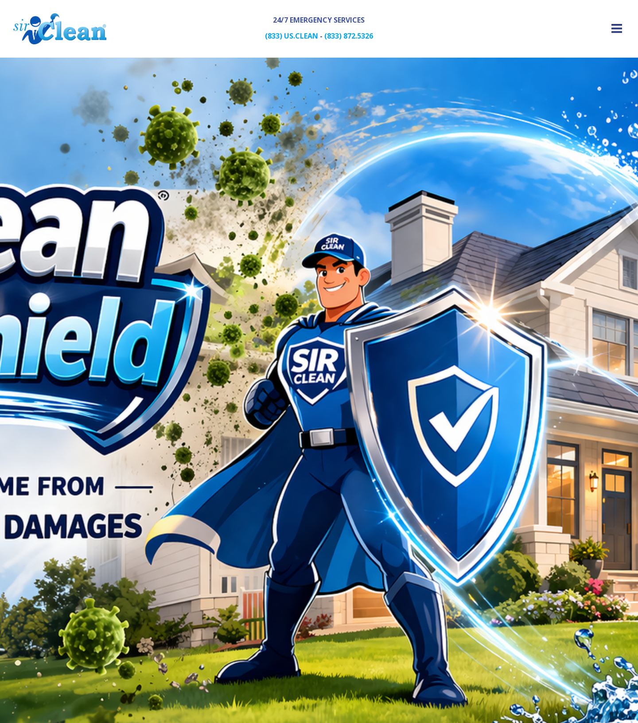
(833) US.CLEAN (291, 36)
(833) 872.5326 (348, 36)
